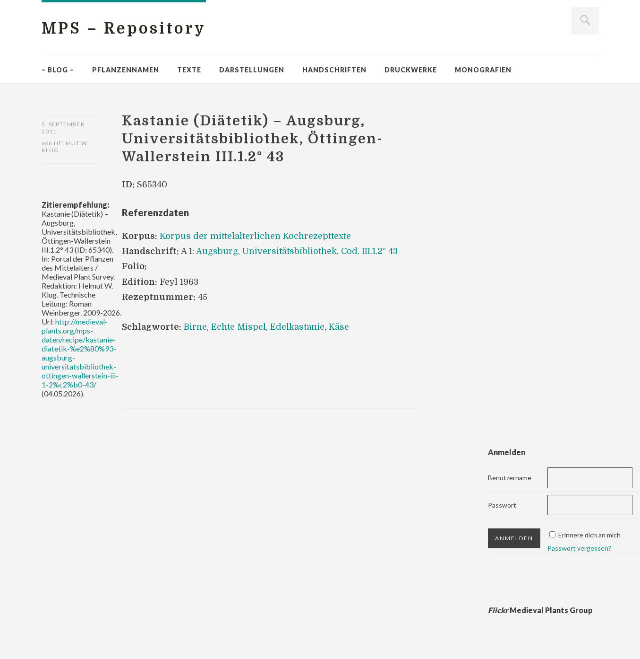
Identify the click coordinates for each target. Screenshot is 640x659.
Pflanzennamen (125, 70)
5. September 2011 (63, 128)
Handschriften (334, 70)
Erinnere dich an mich (589, 535)
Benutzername (509, 478)
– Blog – (58, 70)
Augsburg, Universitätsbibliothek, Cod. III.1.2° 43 (297, 251)
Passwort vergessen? (579, 548)
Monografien (483, 70)
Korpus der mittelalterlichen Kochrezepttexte (255, 236)
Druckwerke (410, 70)
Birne (195, 327)
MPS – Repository (124, 28)
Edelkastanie (297, 327)
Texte (189, 70)
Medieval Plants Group (540, 610)
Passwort (502, 505)
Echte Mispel (238, 327)
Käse (339, 327)
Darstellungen (251, 70)
